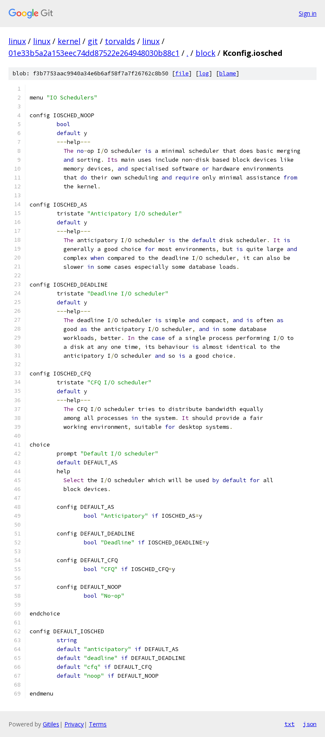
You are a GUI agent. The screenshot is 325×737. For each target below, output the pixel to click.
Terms (98, 724)
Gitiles (51, 724)
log (204, 73)
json (310, 724)
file (182, 73)
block (205, 53)
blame (227, 73)
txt (289, 724)
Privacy (74, 724)
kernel (69, 41)
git (93, 41)
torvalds (120, 41)
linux (17, 41)
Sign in (308, 13)
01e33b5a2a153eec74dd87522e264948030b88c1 (93, 53)
